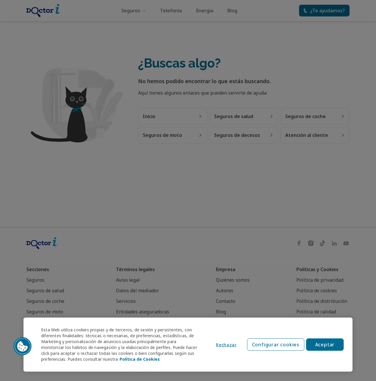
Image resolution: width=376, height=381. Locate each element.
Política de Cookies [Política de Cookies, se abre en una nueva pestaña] (140, 359)
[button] (22, 346)
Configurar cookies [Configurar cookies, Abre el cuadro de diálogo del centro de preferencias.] (275, 344)
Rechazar (226, 345)
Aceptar (325, 344)
